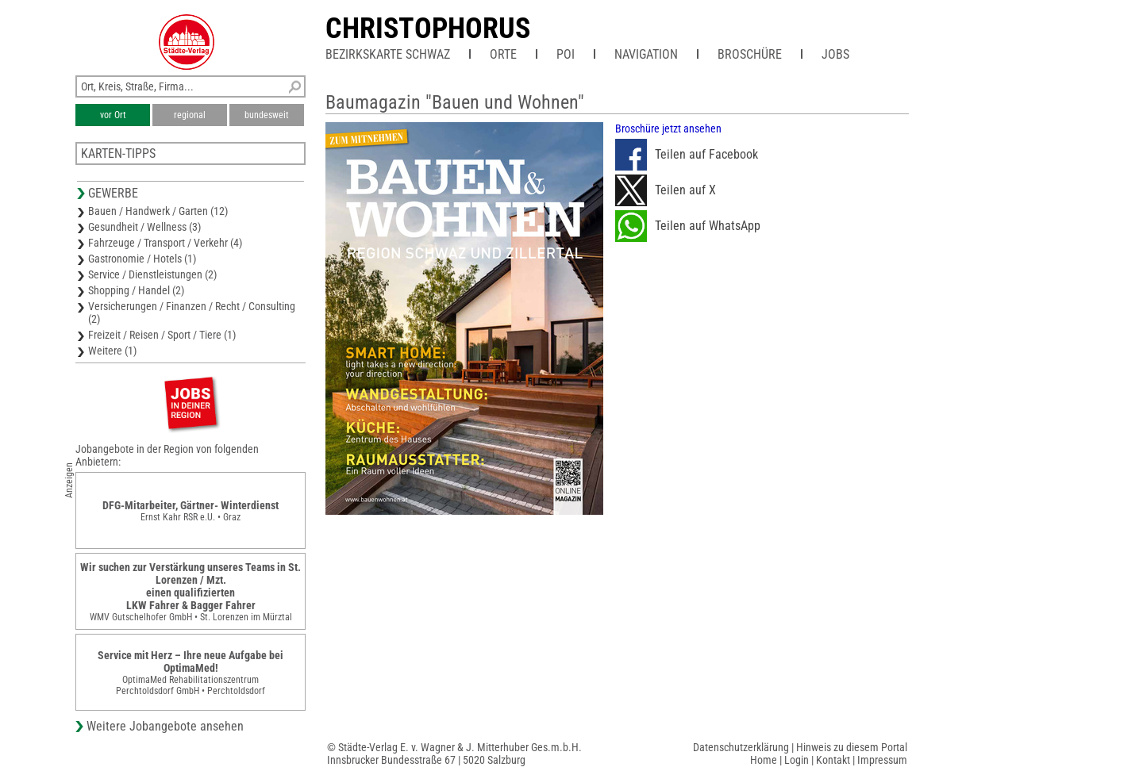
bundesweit (266, 115)
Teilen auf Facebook (686, 155)
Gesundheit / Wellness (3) (144, 227)
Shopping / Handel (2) (136, 290)
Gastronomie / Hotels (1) (142, 258)
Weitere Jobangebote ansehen (165, 726)
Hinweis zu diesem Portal (851, 747)
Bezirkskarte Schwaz (387, 54)
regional (190, 115)
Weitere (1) (112, 350)
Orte (503, 54)
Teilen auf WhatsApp (687, 226)
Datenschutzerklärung (741, 747)
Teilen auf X (665, 190)
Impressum (882, 760)
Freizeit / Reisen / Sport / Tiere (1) (162, 334)
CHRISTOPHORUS (427, 28)
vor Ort (113, 115)
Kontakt (833, 760)
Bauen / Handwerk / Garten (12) (158, 211)
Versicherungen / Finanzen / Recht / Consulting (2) (191, 312)
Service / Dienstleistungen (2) (152, 274)
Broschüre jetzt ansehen (668, 128)
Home (763, 760)
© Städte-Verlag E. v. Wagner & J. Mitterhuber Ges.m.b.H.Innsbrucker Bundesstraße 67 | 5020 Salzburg (454, 753)
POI (565, 54)
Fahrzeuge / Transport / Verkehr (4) (165, 242)
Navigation (646, 54)
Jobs (835, 54)
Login (796, 760)
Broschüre (750, 54)
